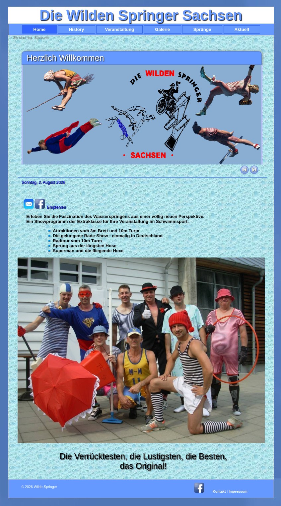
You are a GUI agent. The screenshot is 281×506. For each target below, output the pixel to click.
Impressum (238, 491)
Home (39, 29)
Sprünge (202, 29)
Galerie (163, 29)
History (76, 29)
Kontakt (219, 491)
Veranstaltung (119, 29)
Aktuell (241, 29)
